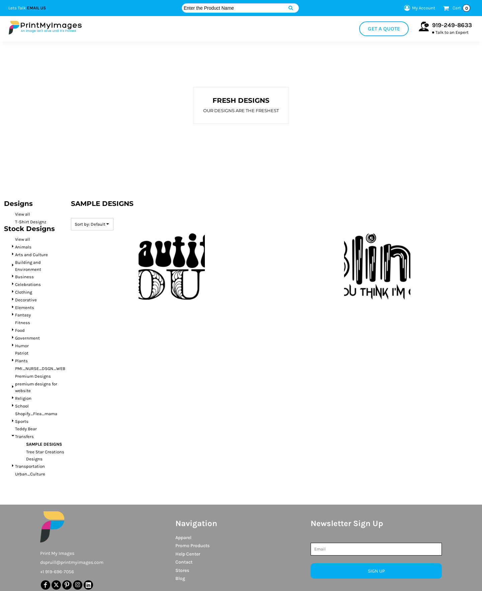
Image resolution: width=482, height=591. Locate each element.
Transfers (24, 436)
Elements (24, 307)
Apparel (183, 537)
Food (20, 330)
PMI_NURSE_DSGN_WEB (40, 368)
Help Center (187, 554)
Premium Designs (33, 376)
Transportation (30, 466)
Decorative (26, 299)
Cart (461, 8)
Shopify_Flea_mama (36, 413)
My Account (418, 8)
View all (22, 214)
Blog (180, 578)
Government (27, 338)
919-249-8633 (452, 25)
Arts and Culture (31, 254)
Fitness (22, 322)
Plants (21, 360)
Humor (22, 345)
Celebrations (28, 284)
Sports (21, 421)
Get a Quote (384, 28)
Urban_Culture (30, 473)
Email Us (36, 7)
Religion (23, 398)
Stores (182, 570)
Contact (183, 562)
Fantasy (23, 314)
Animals (23, 246)
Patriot (21, 353)
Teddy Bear (26, 428)
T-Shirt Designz (30, 221)
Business (24, 276)
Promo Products (192, 545)
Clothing (23, 292)
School (22, 406)
